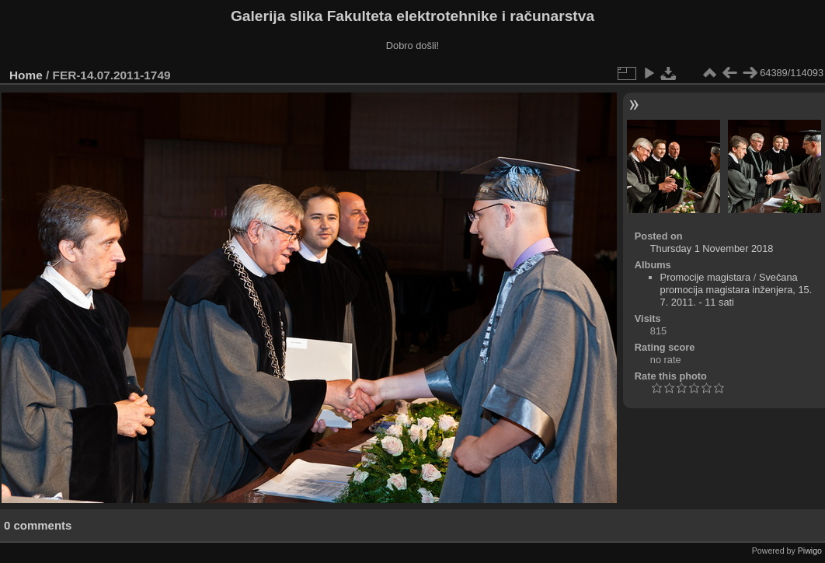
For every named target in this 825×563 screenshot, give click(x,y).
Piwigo (810, 550)
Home (26, 75)
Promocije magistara (705, 277)
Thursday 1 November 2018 (712, 248)
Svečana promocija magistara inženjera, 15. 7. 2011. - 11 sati (736, 289)
